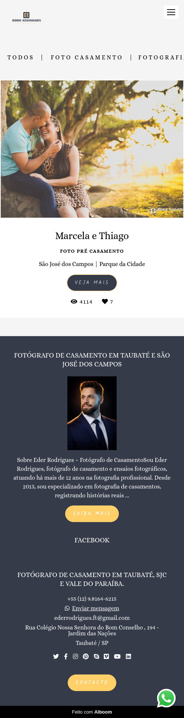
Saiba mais (92, 514)
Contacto (91, 683)
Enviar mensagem (95, 608)
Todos (20, 58)
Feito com (92, 712)
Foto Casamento (87, 58)
